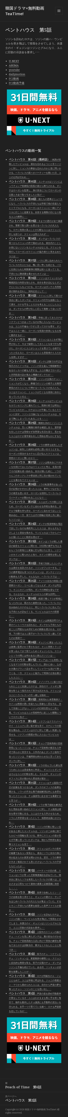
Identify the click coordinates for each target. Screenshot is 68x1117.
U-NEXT (14, 61)
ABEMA (14, 65)
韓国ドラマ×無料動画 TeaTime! (24, 10)
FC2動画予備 (16, 83)
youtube (14, 70)
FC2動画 (14, 78)
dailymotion (17, 74)
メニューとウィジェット (59, 14)
